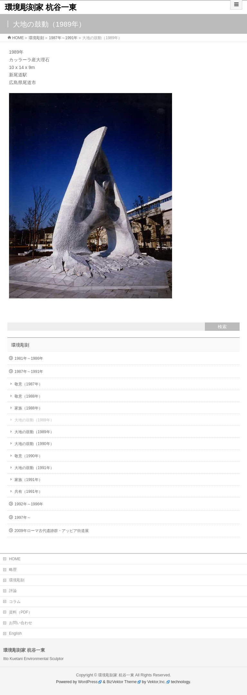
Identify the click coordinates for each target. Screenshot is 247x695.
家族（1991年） (28, 479)
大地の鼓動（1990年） (34, 444)
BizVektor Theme (121, 682)
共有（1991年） (28, 491)
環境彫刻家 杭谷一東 (41, 7)
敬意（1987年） (28, 384)
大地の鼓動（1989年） (34, 420)
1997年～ (22, 517)
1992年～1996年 (28, 504)
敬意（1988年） (28, 396)
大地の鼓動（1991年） (34, 468)
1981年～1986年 (28, 358)
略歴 (13, 569)
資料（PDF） (20, 612)
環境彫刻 (20, 345)
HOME (15, 559)
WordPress (88, 682)
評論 (13, 590)
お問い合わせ (20, 623)
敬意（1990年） (28, 456)
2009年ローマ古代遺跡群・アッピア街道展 (51, 530)
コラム (15, 601)
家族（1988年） (28, 408)
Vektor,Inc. (156, 682)
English (15, 633)
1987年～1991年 (28, 371)
